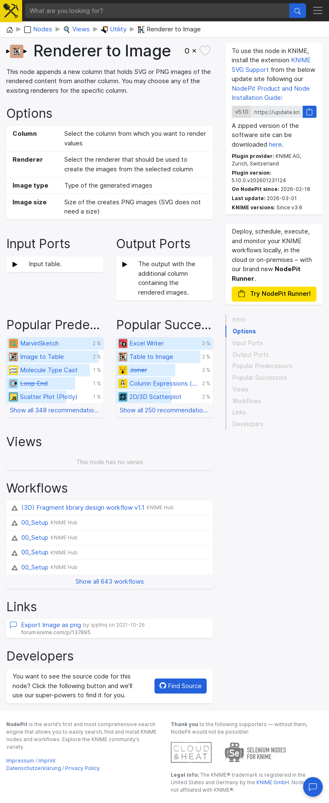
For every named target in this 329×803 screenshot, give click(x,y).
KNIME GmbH (272, 782)
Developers (248, 424)
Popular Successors (260, 377)
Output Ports (251, 354)
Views (240, 389)
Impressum (20, 760)
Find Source (180, 686)
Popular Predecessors (262, 366)
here (275, 144)
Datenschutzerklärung (33, 768)
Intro (239, 319)
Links (239, 412)
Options (244, 331)
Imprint (47, 760)
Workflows (247, 401)
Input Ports (248, 343)
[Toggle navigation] (318, 10)
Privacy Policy (82, 768)
